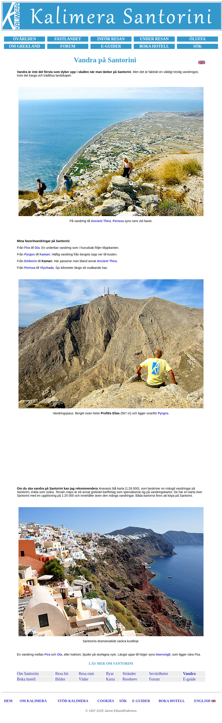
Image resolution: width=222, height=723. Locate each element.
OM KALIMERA (33, 701)
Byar (110, 673)
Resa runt (86, 673)
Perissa (118, 221)
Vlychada (47, 267)
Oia (37, 247)
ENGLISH (202, 701)
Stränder (129, 673)
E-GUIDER (141, 701)
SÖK (123, 701)
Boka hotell (26, 679)
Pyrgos (29, 254)
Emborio (30, 261)
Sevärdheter (158, 673)
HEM (8, 701)
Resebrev (129, 679)
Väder (83, 679)
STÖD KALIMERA (73, 701)
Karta (110, 679)
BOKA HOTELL (172, 701)
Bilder (60, 679)
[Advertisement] (111, 451)
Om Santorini (28, 673)
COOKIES (105, 701)
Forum (154, 679)
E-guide (189, 679)
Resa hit (61, 673)
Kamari (44, 254)
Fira (27, 247)
